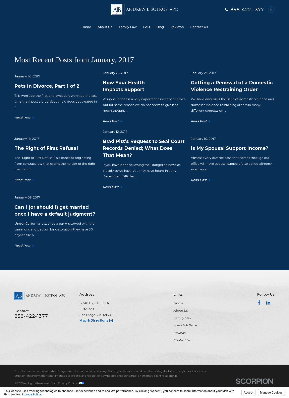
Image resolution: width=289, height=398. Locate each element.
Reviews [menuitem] (177, 27)
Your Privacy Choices (67, 383)
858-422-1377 (247, 9)
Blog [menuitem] (160, 27)
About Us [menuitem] (105, 27)
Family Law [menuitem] (128, 27)
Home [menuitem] (86, 27)
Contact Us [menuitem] (199, 27)
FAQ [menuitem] (146, 27)
